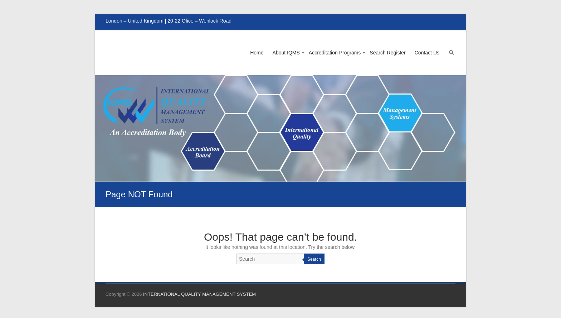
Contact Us (427, 53)
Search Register (387, 53)
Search (314, 259)
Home (256, 53)
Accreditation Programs (335, 53)
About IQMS (286, 53)
